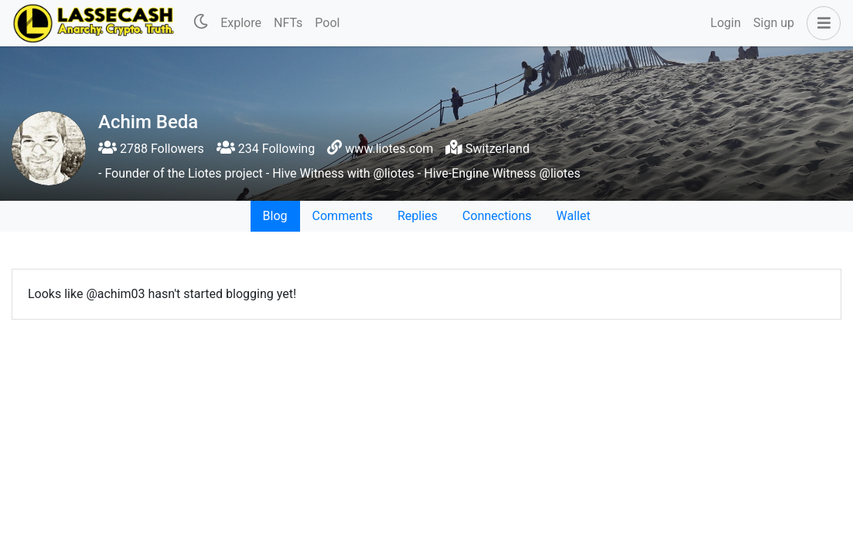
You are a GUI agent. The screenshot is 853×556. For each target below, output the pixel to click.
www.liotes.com (389, 148)
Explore (240, 22)
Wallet (573, 215)
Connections (496, 215)
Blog (275, 215)
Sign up (773, 22)
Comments (342, 215)
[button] (820, 23)
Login (726, 22)
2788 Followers (151, 148)
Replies (417, 215)
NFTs (288, 22)
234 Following (266, 148)
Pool (327, 22)
